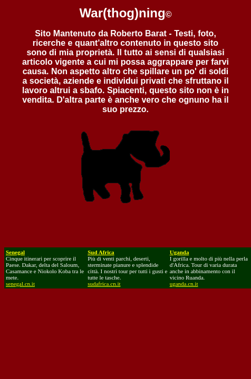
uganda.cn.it (184, 284)
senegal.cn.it (20, 284)
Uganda (179, 252)
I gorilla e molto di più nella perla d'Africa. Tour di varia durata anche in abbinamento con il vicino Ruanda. (209, 268)
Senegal (15, 252)
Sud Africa (101, 252)
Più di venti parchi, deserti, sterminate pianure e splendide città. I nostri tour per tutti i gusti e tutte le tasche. (127, 271)
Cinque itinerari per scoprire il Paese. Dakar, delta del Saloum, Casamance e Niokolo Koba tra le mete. (45, 268)
